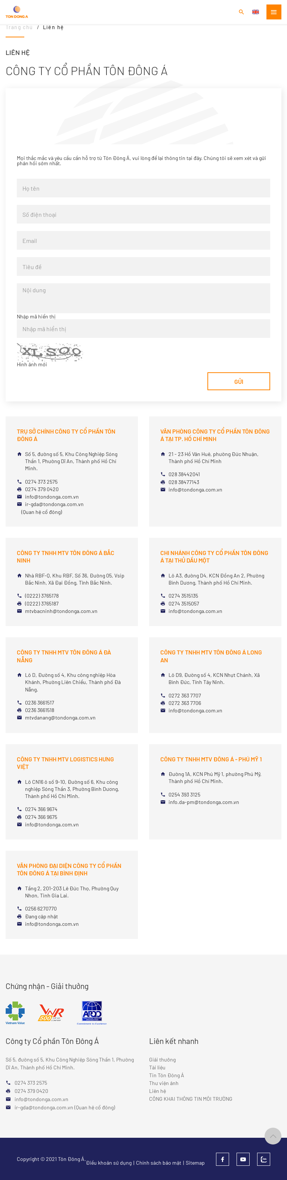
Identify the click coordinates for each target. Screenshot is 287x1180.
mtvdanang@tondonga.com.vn (60, 717)
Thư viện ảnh (164, 1083)
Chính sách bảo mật (158, 1162)
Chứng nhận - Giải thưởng (47, 985)
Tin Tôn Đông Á (166, 1075)
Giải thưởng (162, 1059)
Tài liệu (157, 1067)
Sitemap (195, 1162)
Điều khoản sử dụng (109, 1162)
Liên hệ (157, 1091)
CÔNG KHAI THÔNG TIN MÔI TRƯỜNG (190, 1099)
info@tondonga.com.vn (52, 496)
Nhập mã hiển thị (36, 316)
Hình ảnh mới (32, 364)
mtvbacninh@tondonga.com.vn (61, 611)
